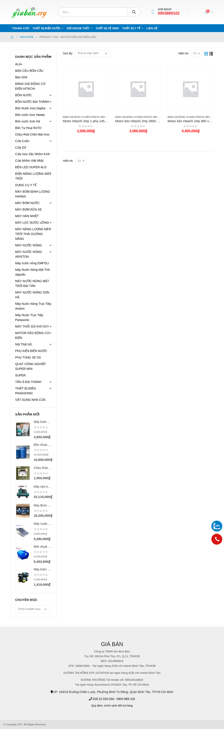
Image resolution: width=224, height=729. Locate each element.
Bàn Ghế (21, 77)
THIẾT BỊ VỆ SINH (107, 28)
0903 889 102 (125, 699)
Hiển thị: (183, 53)
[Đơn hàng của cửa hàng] (92, 53)
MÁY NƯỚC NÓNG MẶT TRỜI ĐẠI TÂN (32, 283)
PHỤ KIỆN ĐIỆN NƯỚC (31, 351)
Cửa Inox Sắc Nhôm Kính (32, 154)
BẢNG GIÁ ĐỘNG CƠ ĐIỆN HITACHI (81, 117)
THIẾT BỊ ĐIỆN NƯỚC (46, 28)
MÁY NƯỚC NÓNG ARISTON (28, 254)
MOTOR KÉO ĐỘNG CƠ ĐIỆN (32, 335)
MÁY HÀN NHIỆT (27, 216)
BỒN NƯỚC (23, 95)
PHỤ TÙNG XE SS (28, 357)
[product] (86, 89)
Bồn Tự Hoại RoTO (28, 128)
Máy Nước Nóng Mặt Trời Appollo (32, 272)
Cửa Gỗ (20, 147)
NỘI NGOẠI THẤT (78, 28)
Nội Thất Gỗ (23, 344)
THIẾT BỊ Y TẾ (131, 28)
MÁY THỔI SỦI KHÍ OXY (32, 326)
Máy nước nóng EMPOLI (32, 263)
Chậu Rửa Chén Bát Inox (32, 134)
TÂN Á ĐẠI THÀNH (28, 382)
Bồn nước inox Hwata (30, 115)
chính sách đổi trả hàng (118, 705)
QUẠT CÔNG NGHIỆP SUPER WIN (30, 366)
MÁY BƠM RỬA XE (28, 209)
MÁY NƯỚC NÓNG (28, 245)
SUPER (20, 375)
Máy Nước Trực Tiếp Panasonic (29, 317)
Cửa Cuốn (22, 141)
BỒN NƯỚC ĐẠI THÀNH (32, 101)
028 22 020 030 (103, 699)
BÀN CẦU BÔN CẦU (29, 70)
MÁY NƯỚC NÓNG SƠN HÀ (32, 295)
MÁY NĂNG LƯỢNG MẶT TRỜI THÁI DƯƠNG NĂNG (33, 233)
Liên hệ (151, 28)
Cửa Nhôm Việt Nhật (29, 160)
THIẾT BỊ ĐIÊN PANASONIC (25, 391)
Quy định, (97, 705)
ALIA (18, 64)
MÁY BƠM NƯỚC (27, 203)
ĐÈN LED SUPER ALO (31, 167)
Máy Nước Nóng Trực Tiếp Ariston (33, 306)
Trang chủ (20, 28)
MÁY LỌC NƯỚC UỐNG (32, 222)
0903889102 (169, 13)
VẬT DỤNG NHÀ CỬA (30, 399)
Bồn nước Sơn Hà (27, 121)
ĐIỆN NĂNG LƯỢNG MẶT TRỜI (33, 176)
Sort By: (68, 53)
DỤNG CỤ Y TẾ (26, 185)
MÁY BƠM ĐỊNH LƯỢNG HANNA (32, 194)
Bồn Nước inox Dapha (30, 108)
